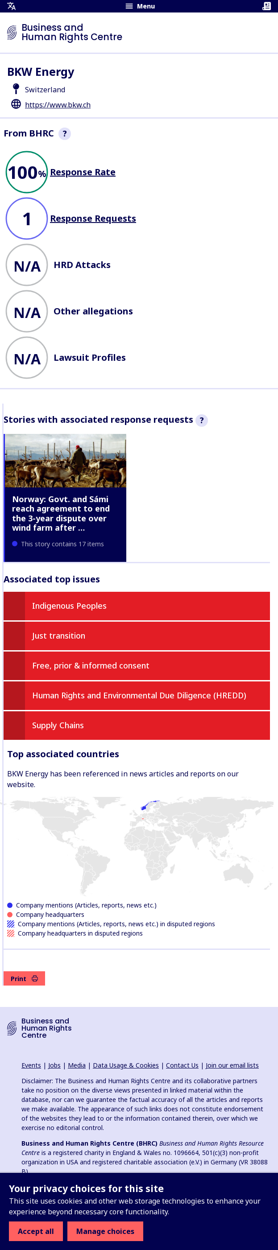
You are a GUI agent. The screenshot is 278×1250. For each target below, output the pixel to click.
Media (77, 1065)
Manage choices (105, 1231)
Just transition (58, 635)
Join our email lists (232, 1065)
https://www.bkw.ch (58, 105)
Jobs (54, 1065)
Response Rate (83, 172)
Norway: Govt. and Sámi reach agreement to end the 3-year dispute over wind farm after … (61, 513)
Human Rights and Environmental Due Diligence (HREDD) (139, 695)
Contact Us (182, 1065)
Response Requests (93, 218)
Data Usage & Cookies (126, 1065)
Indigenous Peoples (69, 605)
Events (31, 1065)
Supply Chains (58, 725)
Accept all (36, 1231)
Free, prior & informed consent (90, 665)
